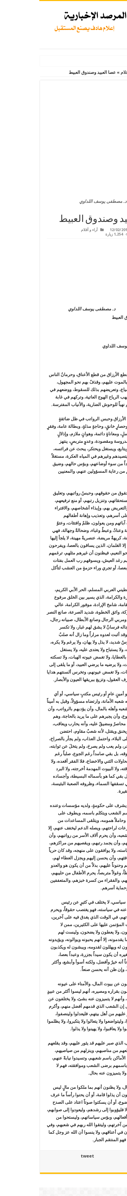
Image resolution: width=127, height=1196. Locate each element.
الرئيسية (116, 72)
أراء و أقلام (91, 72)
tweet (48, 1156)
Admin (108, 230)
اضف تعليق (104, 234)
